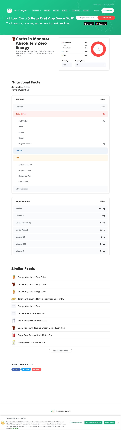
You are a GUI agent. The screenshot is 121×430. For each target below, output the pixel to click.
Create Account (106, 18)
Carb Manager (17, 10)
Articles (64, 10)
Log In (96, 10)
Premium (48, 10)
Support (84, 10)
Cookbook (74, 10)
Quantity (65, 61)
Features (37, 10)
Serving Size (79, 61)
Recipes (56, 10)
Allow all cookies (109, 424)
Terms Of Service (109, 5)
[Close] (118, 424)
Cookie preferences (76, 424)
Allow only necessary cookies (93, 424)
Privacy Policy (97, 5)
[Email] (86, 18)
